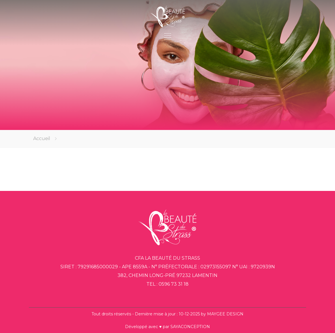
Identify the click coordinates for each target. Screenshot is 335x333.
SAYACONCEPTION (190, 326)
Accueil (41, 138)
